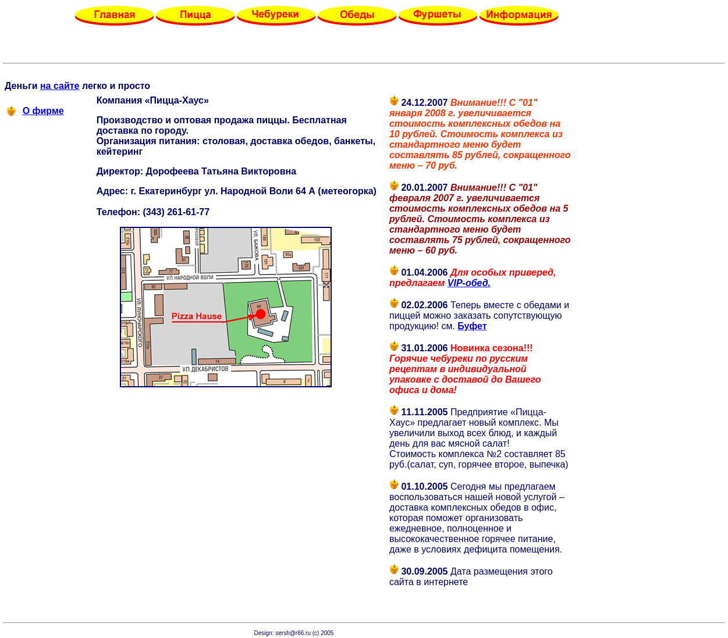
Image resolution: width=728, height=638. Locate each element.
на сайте (60, 86)
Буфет (471, 326)
